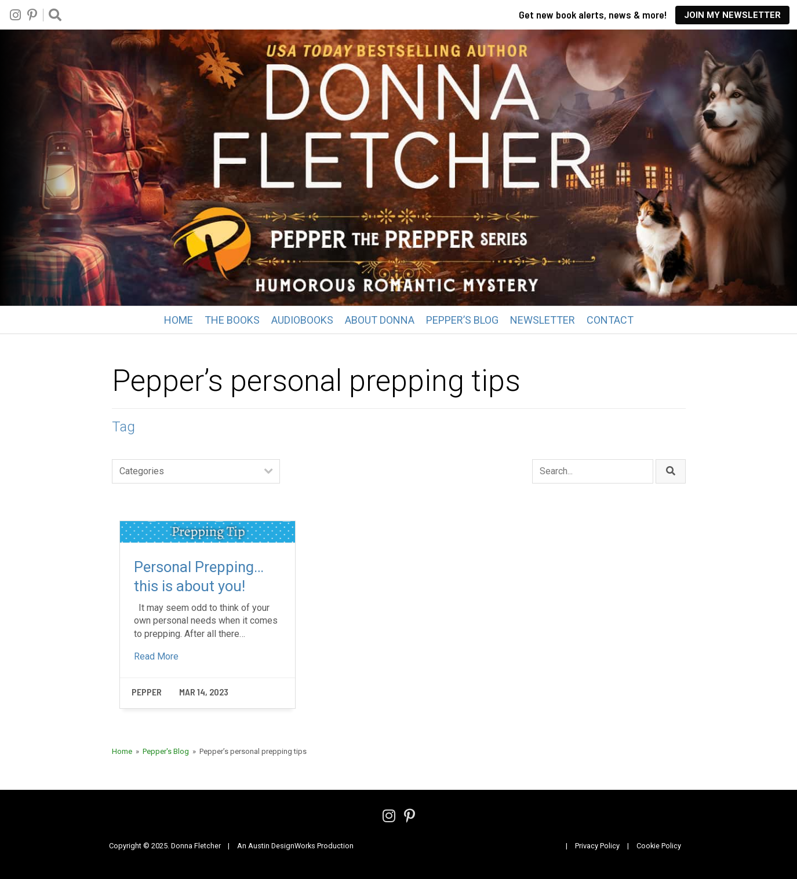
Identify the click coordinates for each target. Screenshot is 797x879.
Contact (610, 320)
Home (178, 320)
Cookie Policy (658, 845)
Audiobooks (302, 320)
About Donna (379, 320)
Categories (141, 471)
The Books (232, 320)
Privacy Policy (597, 845)
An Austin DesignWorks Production (295, 845)
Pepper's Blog (166, 751)
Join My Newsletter (732, 15)
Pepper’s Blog (462, 320)
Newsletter (542, 320)
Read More (156, 656)
